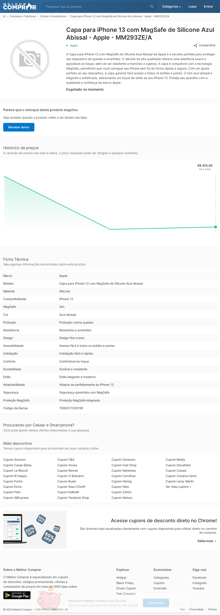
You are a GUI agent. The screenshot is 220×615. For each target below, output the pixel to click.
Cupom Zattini (121, 492)
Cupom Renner (67, 470)
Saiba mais (207, 541)
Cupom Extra (12, 486)
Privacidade (196, 609)
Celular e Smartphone (53, 16)
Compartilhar (205, 45)
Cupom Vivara (67, 465)
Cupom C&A (65, 459)
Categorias (161, 577)
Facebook (199, 577)
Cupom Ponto (12, 481)
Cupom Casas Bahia (17, 465)
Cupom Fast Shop (124, 465)
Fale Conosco (125, 593)
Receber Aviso (18, 127)
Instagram (199, 583)
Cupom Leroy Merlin (180, 481)
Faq (182, 609)
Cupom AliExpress (16, 497)
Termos (212, 609)
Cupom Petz (12, 492)
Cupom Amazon (14, 459)
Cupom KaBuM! (68, 492)
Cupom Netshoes (124, 470)
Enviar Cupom (126, 588)
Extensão (160, 588)
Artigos (121, 577)
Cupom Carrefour (124, 476)
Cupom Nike (120, 486)
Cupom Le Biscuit (15, 470)
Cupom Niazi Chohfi (71, 486)
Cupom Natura (122, 497)
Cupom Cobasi (176, 470)
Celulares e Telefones (23, 16)
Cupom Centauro (123, 459)
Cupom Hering (122, 481)
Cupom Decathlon (178, 465)
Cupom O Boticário (70, 476)
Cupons (159, 583)
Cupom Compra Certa (181, 476)
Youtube (198, 588)
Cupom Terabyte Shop (73, 497)
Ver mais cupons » (178, 486)
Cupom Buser (66, 481)
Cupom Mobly (175, 459)
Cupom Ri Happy (15, 476)
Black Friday (125, 583)
